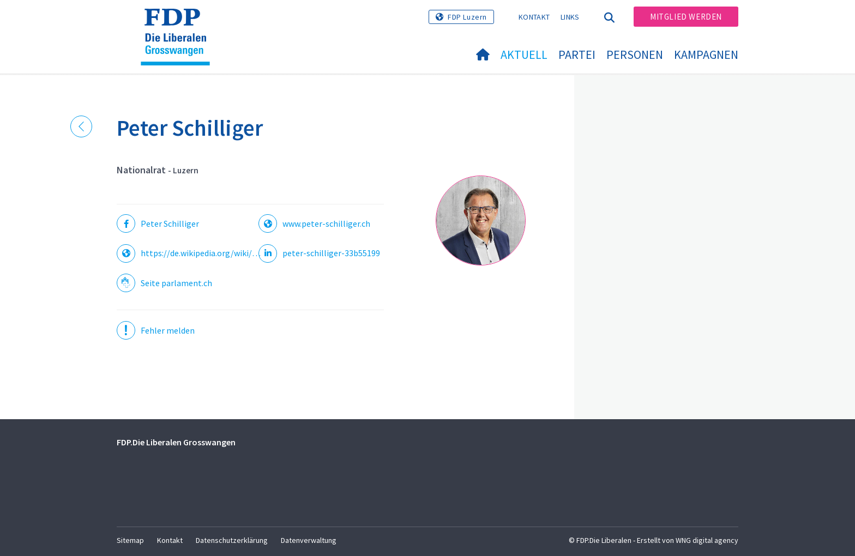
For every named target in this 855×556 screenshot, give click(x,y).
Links (570, 17)
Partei (576, 54)
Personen (634, 54)
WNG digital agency (707, 540)
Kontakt (534, 17)
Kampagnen (706, 54)
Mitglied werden (686, 16)
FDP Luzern (467, 17)
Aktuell (524, 54)
